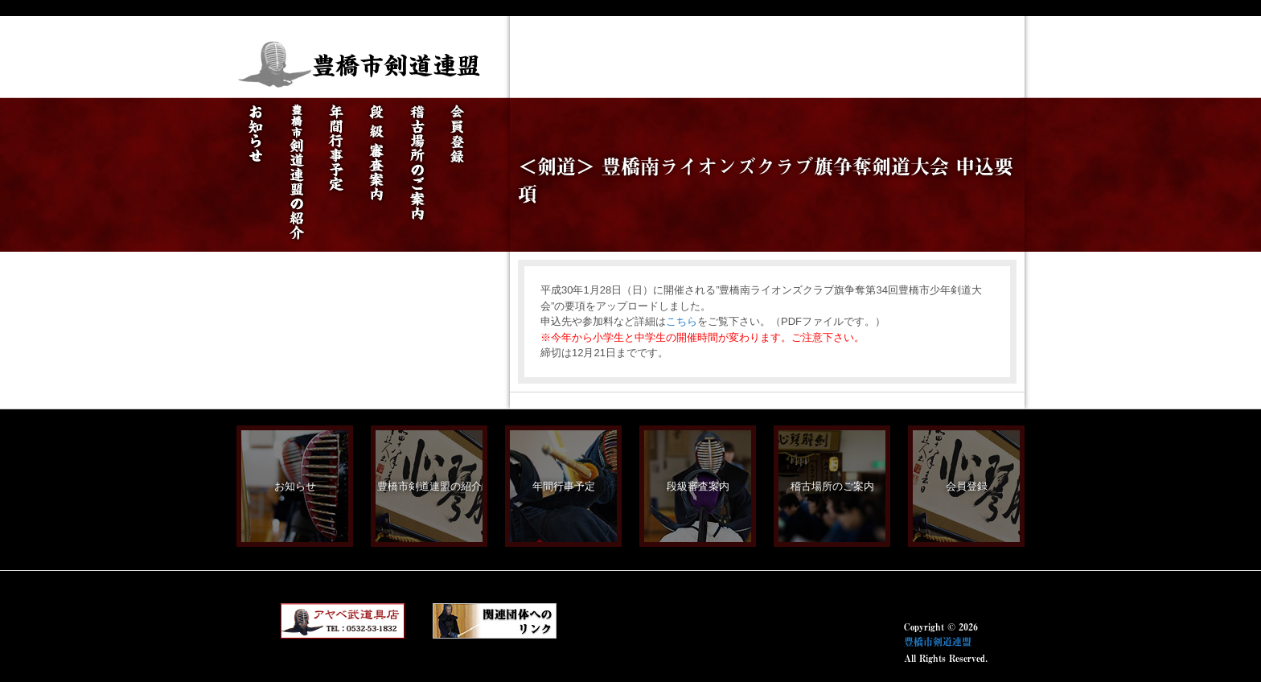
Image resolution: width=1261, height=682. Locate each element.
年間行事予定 (563, 486)
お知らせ (295, 486)
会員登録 (967, 486)
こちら (681, 321)
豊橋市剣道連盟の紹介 (429, 486)
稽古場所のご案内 (832, 486)
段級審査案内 (698, 486)
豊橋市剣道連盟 (937, 642)
